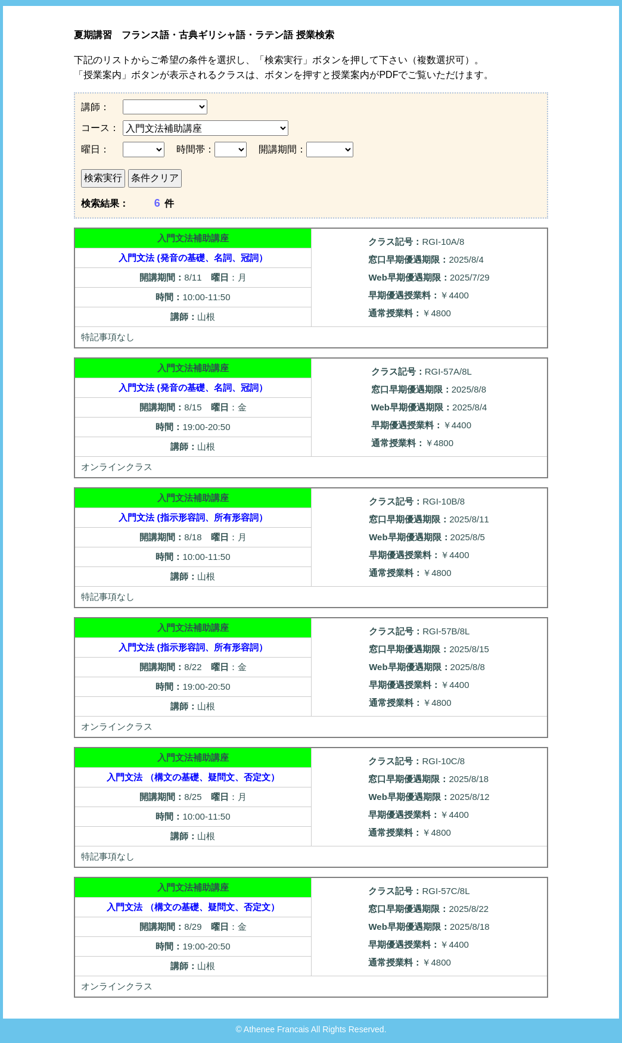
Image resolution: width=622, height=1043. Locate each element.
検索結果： (105, 203)
